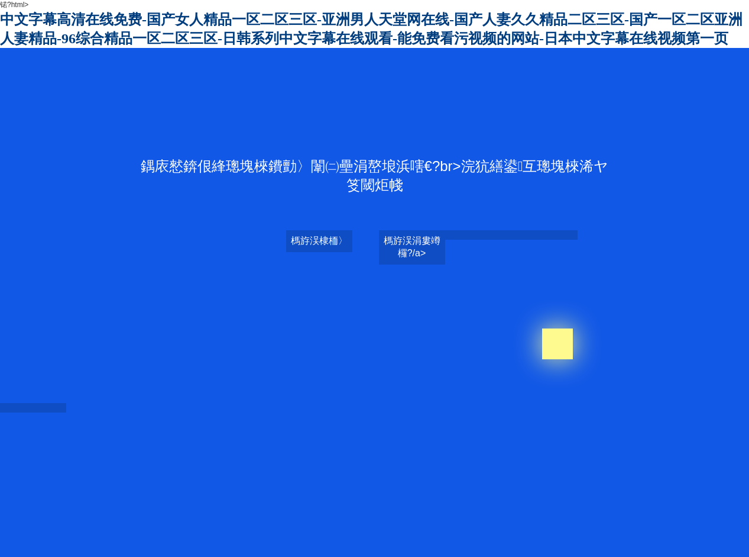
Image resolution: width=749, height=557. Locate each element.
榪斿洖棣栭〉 (319, 241)
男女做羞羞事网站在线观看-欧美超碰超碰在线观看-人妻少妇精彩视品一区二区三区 (329, 479)
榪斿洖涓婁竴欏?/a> (412, 247)
